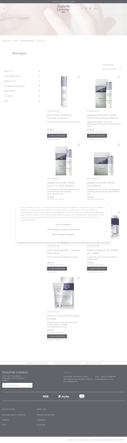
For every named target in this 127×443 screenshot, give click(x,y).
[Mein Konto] (86, 8)
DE (96, 9)
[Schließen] (108, 203)
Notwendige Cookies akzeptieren (63, 229)
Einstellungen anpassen (63, 234)
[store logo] (63, 9)
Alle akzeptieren (63, 224)
